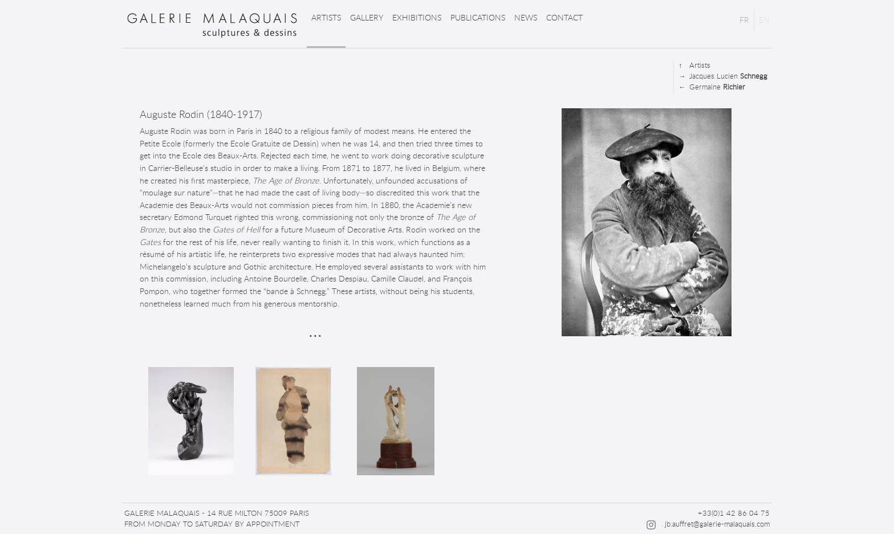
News (525, 17)
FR (744, 19)
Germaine (711, 86)
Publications (477, 17)
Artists (326, 17)
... (315, 329)
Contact (564, 17)
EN (764, 19)
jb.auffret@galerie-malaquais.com (717, 524)
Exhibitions (416, 17)
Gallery (366, 17)
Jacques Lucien (722, 76)
